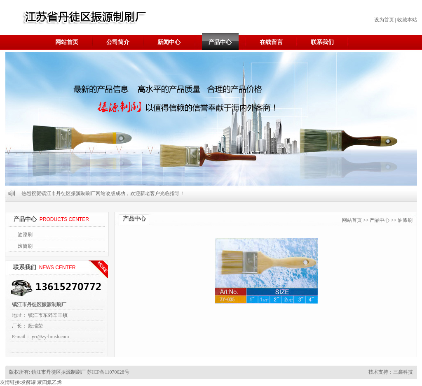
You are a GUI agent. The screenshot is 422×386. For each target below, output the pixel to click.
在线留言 (271, 42)
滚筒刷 (25, 246)
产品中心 (220, 42)
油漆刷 (25, 234)
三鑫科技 (403, 372)
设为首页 (384, 20)
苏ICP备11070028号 (107, 372)
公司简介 (117, 42)
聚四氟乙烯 (49, 382)
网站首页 (66, 42)
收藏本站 (407, 20)
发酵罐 (28, 382)
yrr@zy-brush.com (50, 336)
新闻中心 (169, 42)
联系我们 (322, 42)
